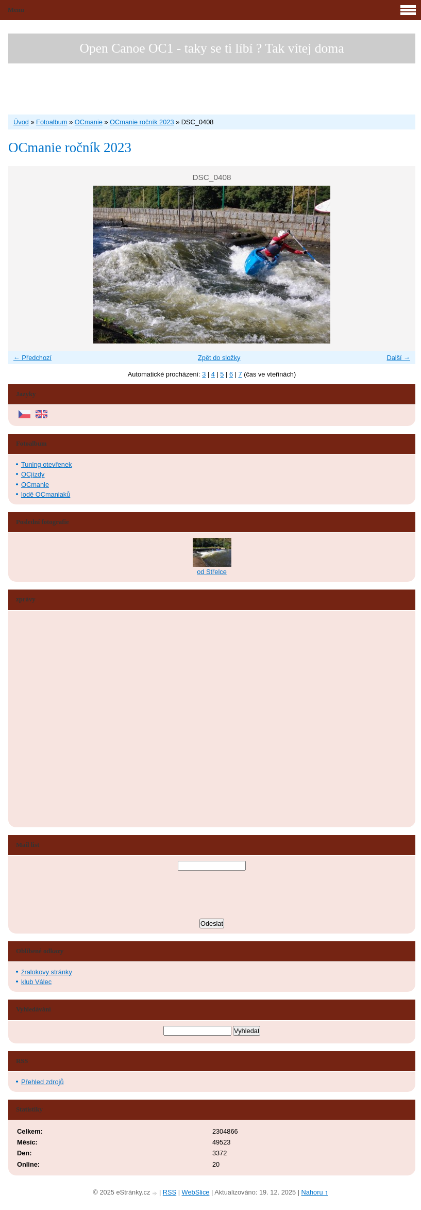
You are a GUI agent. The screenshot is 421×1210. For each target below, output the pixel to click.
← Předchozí (32, 358)
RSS (169, 1192)
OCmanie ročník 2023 (142, 122)
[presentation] (211, 896)
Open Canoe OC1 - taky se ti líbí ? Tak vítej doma (211, 48)
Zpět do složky (219, 358)
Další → (398, 358)
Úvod (21, 122)
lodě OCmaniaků (45, 494)
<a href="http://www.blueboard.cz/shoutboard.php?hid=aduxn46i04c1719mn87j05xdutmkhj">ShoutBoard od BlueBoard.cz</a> (54, 719)
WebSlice (196, 1192)
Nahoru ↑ (314, 1192)
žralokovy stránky (46, 972)
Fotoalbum (51, 122)
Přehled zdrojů (42, 1082)
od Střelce (212, 572)
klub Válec (36, 982)
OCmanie (89, 122)
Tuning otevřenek (46, 464)
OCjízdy (33, 474)
